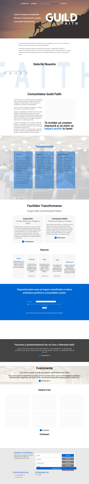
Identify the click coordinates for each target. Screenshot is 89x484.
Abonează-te (44, 307)
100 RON (67, 455)
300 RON (67, 459)
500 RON (67, 465)
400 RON (67, 462)
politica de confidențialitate (57, 304)
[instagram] (37, 474)
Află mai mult (32, 276)
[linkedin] (40, 474)
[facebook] (35, 474)
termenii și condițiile (45, 305)
